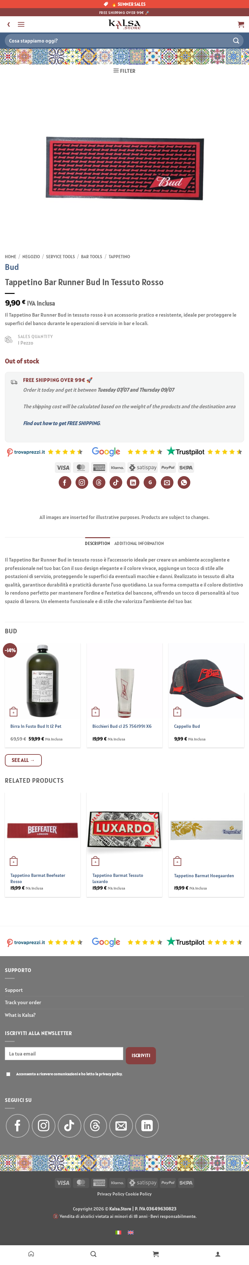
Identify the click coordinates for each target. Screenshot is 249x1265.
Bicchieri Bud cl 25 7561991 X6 (122, 726)
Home (10, 256)
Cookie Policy (138, 1194)
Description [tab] (97, 543)
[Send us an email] (121, 1126)
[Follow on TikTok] (69, 1126)
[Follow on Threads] (95, 1126)
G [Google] (150, 482)
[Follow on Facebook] (18, 1126)
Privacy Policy (110, 1194)
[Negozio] (93, 1254)
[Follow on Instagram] (43, 1126)
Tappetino (119, 256)
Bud (12, 266)
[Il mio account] (218, 1254)
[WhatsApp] (184, 482)
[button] (21, 24)
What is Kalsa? (20, 1015)
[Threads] (99, 482)
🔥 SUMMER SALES (125, 4)
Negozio (31, 256)
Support (14, 990)
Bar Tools (91, 256)
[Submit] (236, 40)
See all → (23, 760)
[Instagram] (82, 482)
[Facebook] (65, 482)
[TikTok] (116, 482)
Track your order (23, 1002)
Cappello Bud (187, 726)
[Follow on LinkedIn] (147, 1126)
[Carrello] (155, 1254)
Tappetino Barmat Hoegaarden (204, 876)
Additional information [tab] (139, 543)
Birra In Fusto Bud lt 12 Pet (35, 726)
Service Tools (60, 256)
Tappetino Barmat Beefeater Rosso (37, 878)
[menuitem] (118, 1232)
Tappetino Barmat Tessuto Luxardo (117, 878)
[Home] (31, 1254)
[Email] (167, 482)
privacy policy (110, 1073)
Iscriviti (141, 1055)
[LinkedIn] (133, 482)
